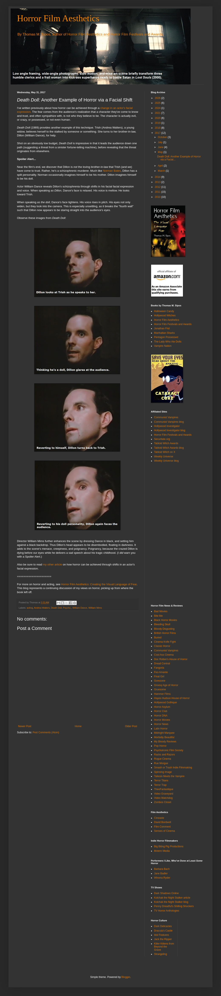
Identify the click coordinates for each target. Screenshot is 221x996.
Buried (158, 637)
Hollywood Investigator (167, 426)
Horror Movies (162, 719)
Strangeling (160, 954)
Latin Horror (160, 728)
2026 (158, 98)
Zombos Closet (162, 802)
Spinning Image (163, 772)
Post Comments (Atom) (46, 732)
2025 (158, 102)
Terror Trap (160, 784)
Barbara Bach (162, 869)
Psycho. (67, 607)
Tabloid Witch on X (164, 452)
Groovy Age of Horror (166, 685)
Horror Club (160, 711)
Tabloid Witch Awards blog (169, 447)
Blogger (125, 977)
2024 (158, 108)
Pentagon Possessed (166, 337)
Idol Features (161, 934)
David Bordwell (162, 822)
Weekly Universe (163, 456)
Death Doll (56, 607)
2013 (158, 182)
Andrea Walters (42, 607)
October (163, 137)
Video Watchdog (163, 797)
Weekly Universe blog (166, 460)
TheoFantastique (163, 789)
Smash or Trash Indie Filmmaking (173, 767)
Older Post (131, 726)
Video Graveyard (163, 793)
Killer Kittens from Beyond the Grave (164, 946)
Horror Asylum (162, 706)
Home (78, 726)
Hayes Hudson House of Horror (172, 698)
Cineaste (159, 817)
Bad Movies (160, 611)
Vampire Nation (162, 345)
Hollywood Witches (165, 315)
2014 (158, 177)
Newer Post (24, 726)
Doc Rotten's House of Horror (170, 659)
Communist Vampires (166, 417)
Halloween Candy (164, 311)
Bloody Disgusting (164, 628)
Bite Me (158, 615)
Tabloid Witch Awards (166, 443)
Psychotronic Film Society (168, 750)
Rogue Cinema (162, 758)
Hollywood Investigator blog (169, 430)
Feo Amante (161, 672)
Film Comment (162, 826)
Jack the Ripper (163, 939)
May (160, 152)
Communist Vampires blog (169, 421)
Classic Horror (162, 646)
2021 (158, 112)
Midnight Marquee (164, 732)
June (161, 147)
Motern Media (162, 850)
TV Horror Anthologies (166, 910)
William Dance (79, 607)
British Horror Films (165, 633)
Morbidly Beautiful (164, 737)
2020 (158, 118)
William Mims (95, 607)
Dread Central (162, 663)
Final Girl (159, 676)
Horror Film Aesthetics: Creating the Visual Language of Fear (98, 584)
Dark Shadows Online (166, 893)
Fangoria (159, 667)
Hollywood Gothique (165, 702)
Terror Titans (161, 780)
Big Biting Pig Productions (168, 846)
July (160, 142)
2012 (158, 187)
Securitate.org (162, 439)
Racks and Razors (164, 754)
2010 (158, 196)
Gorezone (159, 680)
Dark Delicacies (163, 926)
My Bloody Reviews (165, 741)
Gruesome (160, 689)
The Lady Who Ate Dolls (167, 341)
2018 (158, 127)
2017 (158, 132)
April (161, 165)
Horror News (161, 724)
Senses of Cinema (164, 830)
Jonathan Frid (162, 328)
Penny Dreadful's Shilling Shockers (174, 906)
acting (30, 607)
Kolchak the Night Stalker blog (171, 901)
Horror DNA (160, 715)
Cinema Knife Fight (165, 641)
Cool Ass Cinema (164, 654)
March (162, 170)
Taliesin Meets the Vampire (169, 776)
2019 (158, 122)
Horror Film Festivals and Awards (136, 34)
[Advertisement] (168, 533)
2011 (158, 191)
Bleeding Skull (162, 624)
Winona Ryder (162, 877)
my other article (52, 564)
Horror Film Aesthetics (58, 18)
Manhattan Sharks (164, 332)
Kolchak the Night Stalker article (172, 897)
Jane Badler (161, 873)
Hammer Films (162, 693)
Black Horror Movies (165, 620)
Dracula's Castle (163, 930)
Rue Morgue (161, 763)
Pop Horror (160, 745)
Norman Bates (112, 170)
